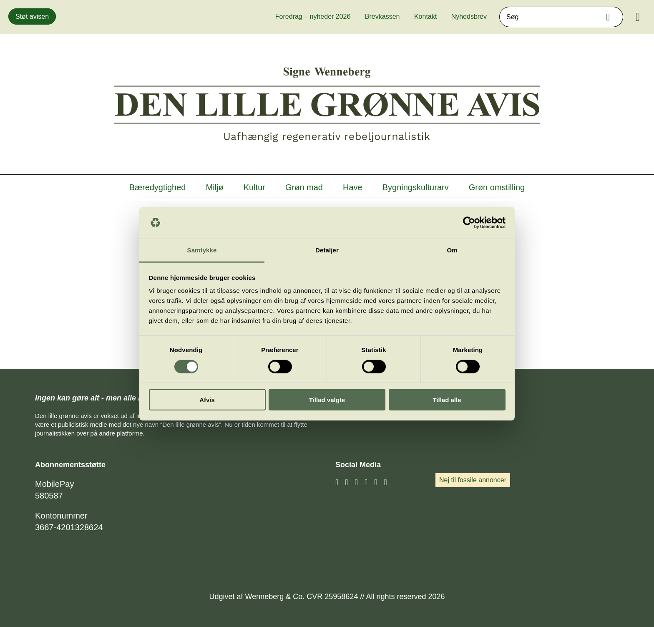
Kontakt (425, 16)
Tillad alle (447, 399)
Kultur (254, 187)
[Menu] (638, 17)
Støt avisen (32, 16)
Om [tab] (452, 250)
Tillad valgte (327, 399)
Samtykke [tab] (202, 250)
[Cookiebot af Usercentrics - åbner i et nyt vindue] (469, 223)
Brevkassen (382, 16)
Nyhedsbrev (469, 16)
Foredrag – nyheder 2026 (313, 16)
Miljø (215, 187)
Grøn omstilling (497, 187)
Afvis (207, 399)
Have (352, 187)
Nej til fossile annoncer (472, 479)
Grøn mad (304, 187)
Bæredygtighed (157, 187)
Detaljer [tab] (327, 250)
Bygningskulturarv (415, 187)
